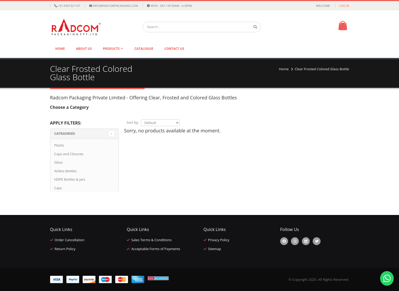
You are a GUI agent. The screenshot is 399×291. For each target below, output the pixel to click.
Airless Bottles (65, 171)
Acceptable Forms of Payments (155, 248)
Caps (58, 188)
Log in (344, 6)
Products (111, 48)
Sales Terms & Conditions (151, 240)
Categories (64, 133)
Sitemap (214, 248)
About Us (84, 48)
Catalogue (143, 48)
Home (60, 48)
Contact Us (174, 48)
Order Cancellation (69, 240)
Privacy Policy (218, 240)
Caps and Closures (69, 154)
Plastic (59, 145)
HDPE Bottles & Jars (69, 179)
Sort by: (133, 122)
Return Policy (65, 248)
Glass (58, 162)
